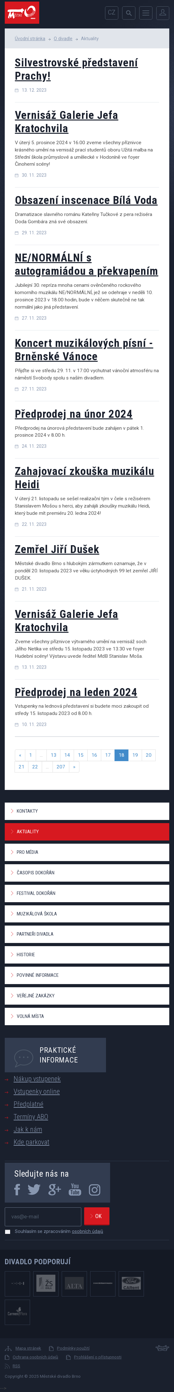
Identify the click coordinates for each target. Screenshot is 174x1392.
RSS (16, 1365)
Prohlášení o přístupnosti (97, 1356)
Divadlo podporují (38, 1261)
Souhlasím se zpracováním (56, 1231)
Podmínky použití (73, 1348)
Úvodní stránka (30, 38)
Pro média (27, 852)
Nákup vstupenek (37, 1079)
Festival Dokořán (36, 893)
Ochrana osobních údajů (35, 1356)
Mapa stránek (28, 1348)
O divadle (63, 38)
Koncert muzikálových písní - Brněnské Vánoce (84, 350)
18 (121, 755)
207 (61, 767)
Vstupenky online (37, 1091)
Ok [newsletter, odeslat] (98, 1216)
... (41, 755)
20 (149, 755)
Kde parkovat (31, 1142)
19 (135, 755)
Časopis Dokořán (35, 873)
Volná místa (30, 1016)
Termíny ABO (31, 1117)
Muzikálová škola (37, 914)
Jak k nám (28, 1129)
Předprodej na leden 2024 (76, 692)
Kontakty (27, 811)
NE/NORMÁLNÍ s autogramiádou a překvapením (86, 264)
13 (53, 755)
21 (21, 767)
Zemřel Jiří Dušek (57, 549)
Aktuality (28, 832)
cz (111, 12)
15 (81, 755)
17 (108, 755)
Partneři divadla (35, 934)
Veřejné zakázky (35, 996)
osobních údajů (87, 1231)
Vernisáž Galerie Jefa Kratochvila (66, 122)
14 (67, 755)
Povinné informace (38, 975)
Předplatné (28, 1104)
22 (35, 767)
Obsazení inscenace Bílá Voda (86, 200)
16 (94, 755)
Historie (26, 955)
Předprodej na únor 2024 (74, 414)
